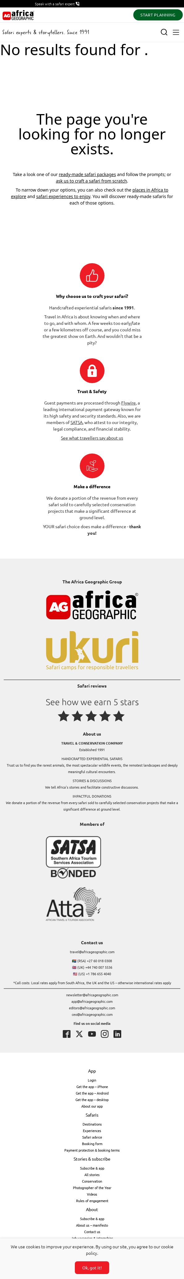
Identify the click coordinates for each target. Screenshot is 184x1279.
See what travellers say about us (92, 437)
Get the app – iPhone (92, 1086)
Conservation (92, 1181)
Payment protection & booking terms (92, 1150)
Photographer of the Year (92, 1187)
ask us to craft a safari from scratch (91, 181)
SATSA (77, 422)
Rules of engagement (92, 1200)
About (92, 1209)
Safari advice (92, 1137)
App (92, 1070)
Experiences (92, 1130)
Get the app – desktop (92, 1099)
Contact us (92, 1231)
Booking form (92, 1143)
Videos (92, 1194)
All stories (92, 1174)
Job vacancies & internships (92, 1238)
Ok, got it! (92, 1267)
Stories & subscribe (92, 1159)
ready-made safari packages (87, 174)
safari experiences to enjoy (63, 196)
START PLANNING (157, 14)
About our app (92, 1106)
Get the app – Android (92, 1093)
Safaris (92, 1114)
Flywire (128, 402)
